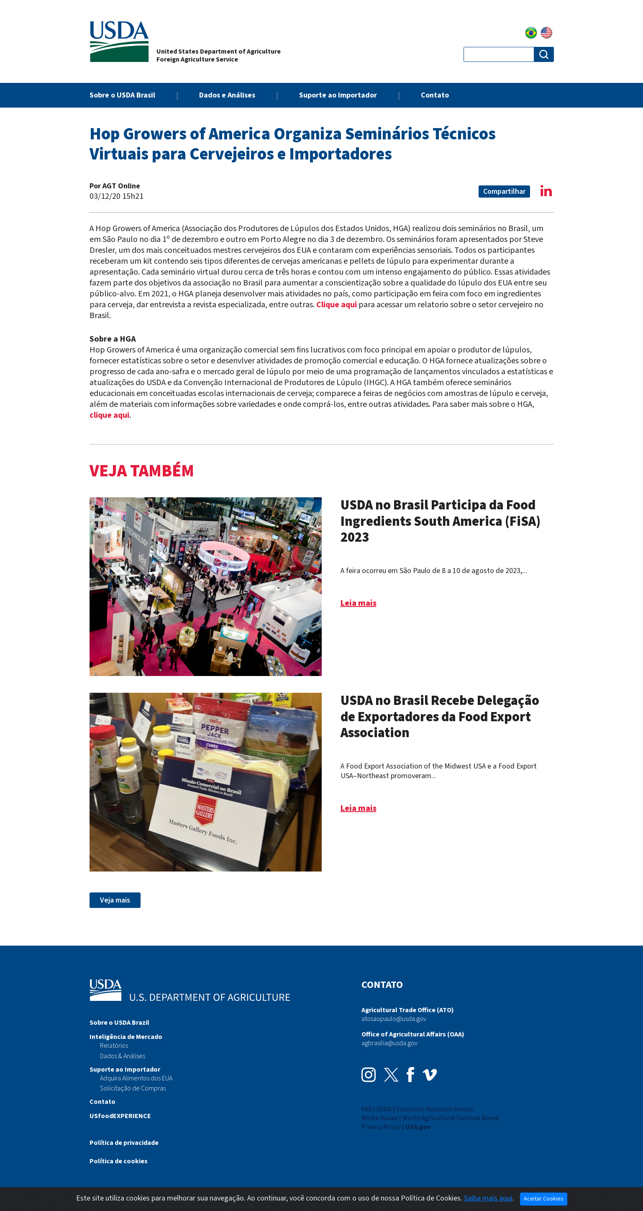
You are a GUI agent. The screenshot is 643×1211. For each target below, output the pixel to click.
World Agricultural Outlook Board (450, 1118)
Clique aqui (336, 305)
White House (379, 1118)
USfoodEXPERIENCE (120, 1116)
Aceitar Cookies (544, 1199)
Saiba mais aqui (488, 1198)
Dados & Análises (122, 1056)
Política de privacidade (124, 1142)
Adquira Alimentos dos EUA (136, 1078)
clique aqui (109, 415)
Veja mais (115, 900)
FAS (366, 1109)
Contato (435, 95)
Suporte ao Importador (338, 95)
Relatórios (114, 1045)
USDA (384, 1109)
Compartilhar (504, 191)
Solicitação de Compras (133, 1088)
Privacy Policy (381, 1126)
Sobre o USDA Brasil (122, 95)
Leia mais (359, 603)
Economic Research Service (435, 1109)
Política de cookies (119, 1161)
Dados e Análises (227, 95)
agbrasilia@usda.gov (389, 1043)
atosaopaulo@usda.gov (393, 1018)
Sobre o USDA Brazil (119, 1022)
